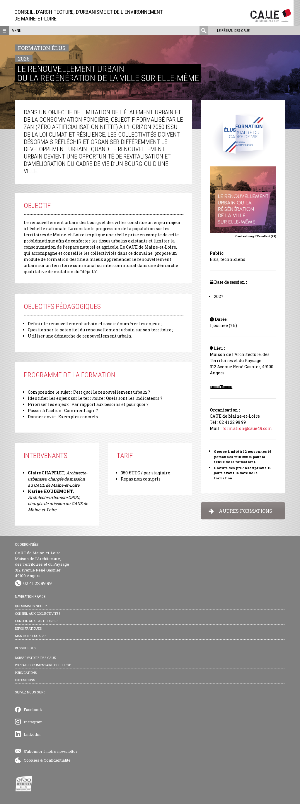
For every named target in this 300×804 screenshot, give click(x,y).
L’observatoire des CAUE (35, 657)
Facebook (33, 709)
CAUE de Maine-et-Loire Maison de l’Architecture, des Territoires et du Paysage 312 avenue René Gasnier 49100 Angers (42, 564)
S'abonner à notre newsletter (50, 751)
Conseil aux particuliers (36, 621)
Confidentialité (57, 760)
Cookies (31, 760)
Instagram (33, 721)
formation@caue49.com (247, 428)
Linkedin (32, 734)
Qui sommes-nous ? (31, 606)
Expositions (25, 680)
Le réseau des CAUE (233, 30)
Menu (16, 30)
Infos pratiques (28, 628)
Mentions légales (30, 635)
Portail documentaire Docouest (43, 665)
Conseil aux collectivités (37, 613)
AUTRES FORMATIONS (240, 511)
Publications (26, 672)
